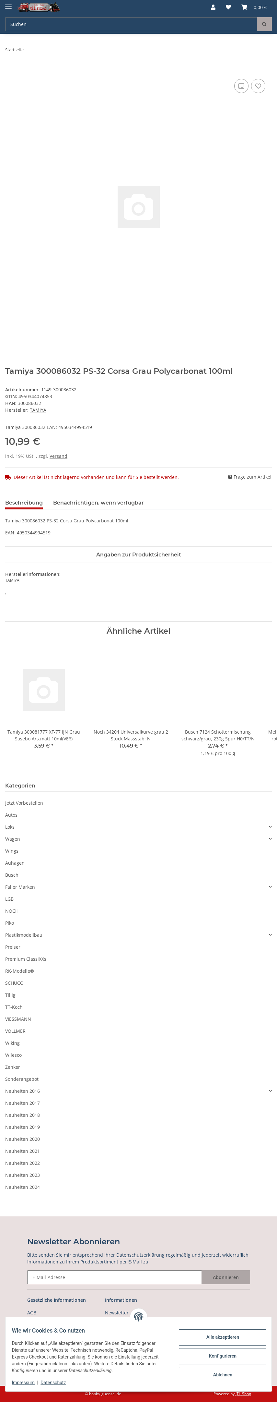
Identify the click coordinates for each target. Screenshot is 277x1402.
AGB (31, 1313)
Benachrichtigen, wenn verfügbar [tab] (98, 503)
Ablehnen (218, 1374)
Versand (58, 456)
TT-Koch (14, 1007)
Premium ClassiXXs (25, 959)
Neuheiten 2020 (22, 1139)
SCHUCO (14, 983)
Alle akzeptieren (218, 1337)
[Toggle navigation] (8, 4)
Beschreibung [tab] (24, 503)
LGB (9, 899)
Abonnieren (226, 1277)
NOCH (11, 911)
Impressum (27, 1382)
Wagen (12, 839)
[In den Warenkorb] (10, 70)
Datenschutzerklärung (140, 1255)
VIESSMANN (18, 1019)
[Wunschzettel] (228, 7)
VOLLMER (15, 1031)
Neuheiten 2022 (22, 1163)
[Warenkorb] (254, 7)
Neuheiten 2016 (22, 1091)
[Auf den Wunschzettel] (258, 86)
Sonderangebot (22, 1079)
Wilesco (13, 1055)
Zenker (12, 1067)
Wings (11, 851)
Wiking (12, 1043)
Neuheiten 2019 (22, 1127)
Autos (11, 815)
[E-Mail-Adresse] (114, 1277)
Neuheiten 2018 (22, 1115)
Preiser (12, 947)
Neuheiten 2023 (22, 1175)
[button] (213, 7)
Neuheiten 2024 (22, 1187)
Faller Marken (20, 887)
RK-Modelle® (19, 971)
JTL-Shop (243, 1393)
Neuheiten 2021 (22, 1151)
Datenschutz (57, 1382)
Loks (10, 827)
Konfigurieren (218, 1356)
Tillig (10, 995)
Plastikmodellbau (23, 935)
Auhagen (15, 863)
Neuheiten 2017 (22, 1103)
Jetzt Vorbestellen (24, 803)
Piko (9, 923)
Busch (11, 875)
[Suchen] (131, 24)
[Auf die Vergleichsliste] (241, 86)
